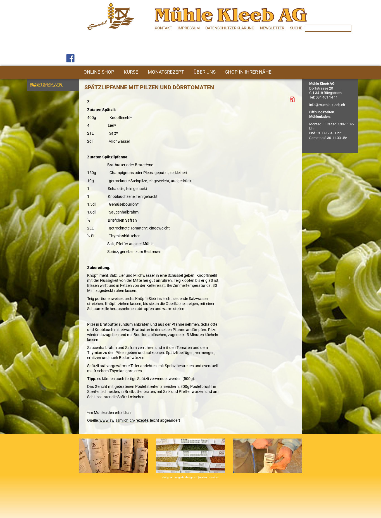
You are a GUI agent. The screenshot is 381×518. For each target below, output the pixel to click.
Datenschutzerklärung (229, 28)
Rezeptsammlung (46, 84)
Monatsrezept (166, 72)
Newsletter (272, 28)
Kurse (131, 72)
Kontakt (163, 28)
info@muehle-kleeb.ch (327, 105)
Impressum (189, 28)
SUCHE (296, 28)
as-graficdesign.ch (186, 477)
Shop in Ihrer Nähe (248, 72)
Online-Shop (99, 72)
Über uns (205, 72)
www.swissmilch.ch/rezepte (123, 420)
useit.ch (214, 477)
